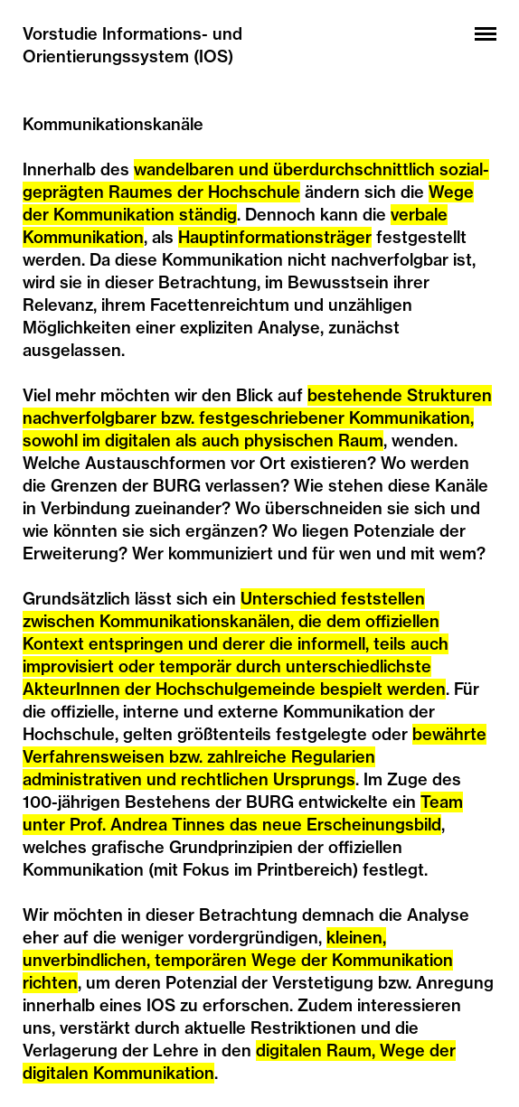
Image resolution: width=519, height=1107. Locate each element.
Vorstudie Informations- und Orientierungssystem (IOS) (132, 45)
